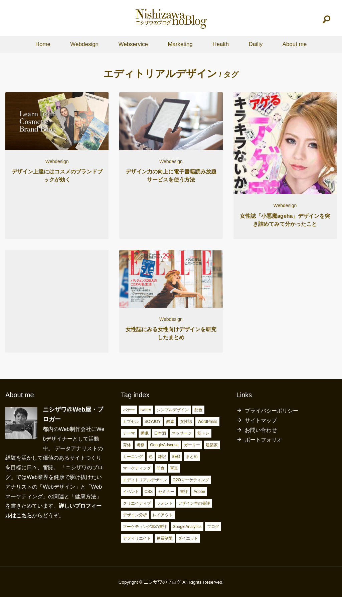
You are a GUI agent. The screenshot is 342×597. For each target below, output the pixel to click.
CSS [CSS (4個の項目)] (149, 491)
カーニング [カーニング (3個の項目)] (133, 456)
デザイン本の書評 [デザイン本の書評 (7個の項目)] (194, 503)
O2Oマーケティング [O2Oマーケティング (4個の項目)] (191, 480)
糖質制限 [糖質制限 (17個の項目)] (165, 538)
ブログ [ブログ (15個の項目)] (213, 526)
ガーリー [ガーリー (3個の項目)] (192, 445)
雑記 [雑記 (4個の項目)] (162, 456)
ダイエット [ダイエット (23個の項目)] (188, 538)
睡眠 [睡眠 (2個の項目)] (145, 433)
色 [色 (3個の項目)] (151, 456)
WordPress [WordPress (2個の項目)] (207, 421)
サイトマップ (261, 420)
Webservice (133, 44)
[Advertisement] (57, 298)
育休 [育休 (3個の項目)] (127, 445)
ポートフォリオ (263, 440)
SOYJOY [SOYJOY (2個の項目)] (153, 421)
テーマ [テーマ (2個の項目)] (129, 433)
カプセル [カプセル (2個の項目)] (131, 421)
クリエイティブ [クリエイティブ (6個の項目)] (137, 503)
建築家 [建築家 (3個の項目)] (212, 445)
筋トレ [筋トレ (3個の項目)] (203, 433)
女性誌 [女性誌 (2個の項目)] (186, 421)
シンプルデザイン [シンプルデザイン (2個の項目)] (173, 410)
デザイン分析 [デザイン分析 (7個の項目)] (135, 515)
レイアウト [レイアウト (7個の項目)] (163, 515)
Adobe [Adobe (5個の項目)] (199, 491)
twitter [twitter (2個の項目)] (146, 410)
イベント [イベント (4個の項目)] (131, 491)
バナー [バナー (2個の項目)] (129, 410)
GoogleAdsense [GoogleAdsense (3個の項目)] (164, 445)
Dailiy (256, 44)
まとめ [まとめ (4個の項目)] (192, 456)
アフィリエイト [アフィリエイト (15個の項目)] (137, 538)
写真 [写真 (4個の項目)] (174, 468)
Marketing (180, 44)
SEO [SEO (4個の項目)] (176, 456)
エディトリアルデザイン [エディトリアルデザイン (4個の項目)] (145, 480)
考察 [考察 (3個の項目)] (141, 445)
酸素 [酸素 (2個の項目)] (170, 421)
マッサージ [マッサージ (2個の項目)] (182, 433)
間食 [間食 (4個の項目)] (161, 468)
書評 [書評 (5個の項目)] (184, 491)
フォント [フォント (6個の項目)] (165, 503)
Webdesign (84, 44)
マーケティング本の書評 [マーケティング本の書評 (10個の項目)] (145, 526)
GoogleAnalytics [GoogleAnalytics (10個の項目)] (187, 526)
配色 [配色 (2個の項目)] (198, 410)
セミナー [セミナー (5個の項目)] (166, 491)
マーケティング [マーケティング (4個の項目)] (137, 468)
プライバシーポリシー (271, 411)
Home (42, 44)
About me (294, 44)
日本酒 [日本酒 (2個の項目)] (160, 433)
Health (220, 44)
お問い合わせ (261, 430)
